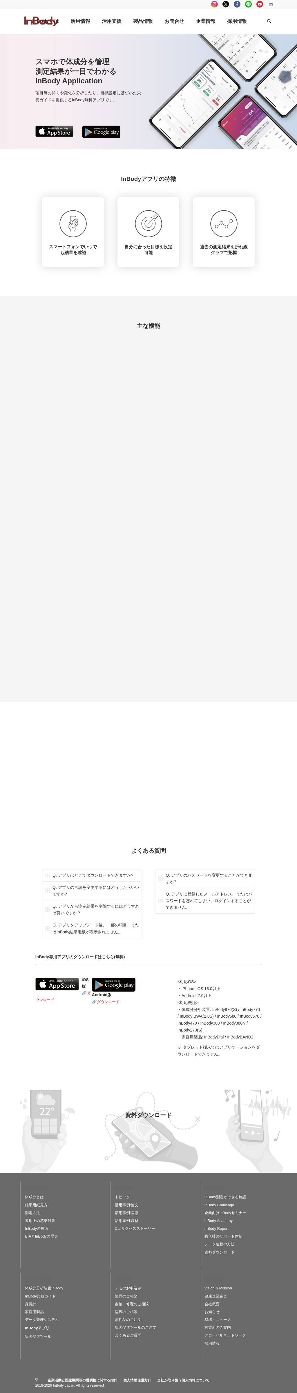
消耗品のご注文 (128, 1319)
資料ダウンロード (219, 1252)
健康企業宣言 (215, 1296)
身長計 (30, 1304)
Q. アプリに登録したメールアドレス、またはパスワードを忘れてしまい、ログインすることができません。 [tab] (205, 901)
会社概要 (212, 1304)
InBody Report (216, 1228)
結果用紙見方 (36, 1205)
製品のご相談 (126, 1296)
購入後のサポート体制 (223, 1236)
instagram (214, 4)
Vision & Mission (218, 1288)
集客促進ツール (38, 1336)
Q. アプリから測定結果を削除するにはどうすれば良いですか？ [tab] (92, 909)
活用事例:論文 (127, 1205)
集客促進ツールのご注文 (135, 1327)
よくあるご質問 (128, 1335)
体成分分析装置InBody (44, 1288)
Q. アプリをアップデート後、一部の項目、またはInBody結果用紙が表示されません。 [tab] (92, 928)
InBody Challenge (219, 1205)
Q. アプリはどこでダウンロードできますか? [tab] (89, 875)
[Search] (269, 21)
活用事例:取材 (127, 1220)
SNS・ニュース (217, 1319)
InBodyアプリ (37, 1328)
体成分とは (34, 1197)
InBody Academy (218, 1220)
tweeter (225, 4)
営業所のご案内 (217, 1327)
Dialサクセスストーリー (135, 1228)
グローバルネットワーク (225, 1335)
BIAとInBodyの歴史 (41, 1236)
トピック (122, 1197)
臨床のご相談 (126, 1312)
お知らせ (212, 1312)
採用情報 (212, 1343)
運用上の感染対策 (40, 1220)
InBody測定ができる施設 (225, 1197)
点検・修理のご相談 (132, 1304)
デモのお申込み (128, 1288)
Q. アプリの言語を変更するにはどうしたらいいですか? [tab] (92, 890)
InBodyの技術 (36, 1228)
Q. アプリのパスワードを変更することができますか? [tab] (205, 878)
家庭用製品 (34, 1312)
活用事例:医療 (127, 1213)
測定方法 (32, 1213)
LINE (248, 4)
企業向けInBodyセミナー (225, 1213)
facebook (237, 4)
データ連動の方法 (219, 1244)
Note (271, 4)
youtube (259, 4)
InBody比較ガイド (40, 1296)
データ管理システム (42, 1319)
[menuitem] (45, 21)
